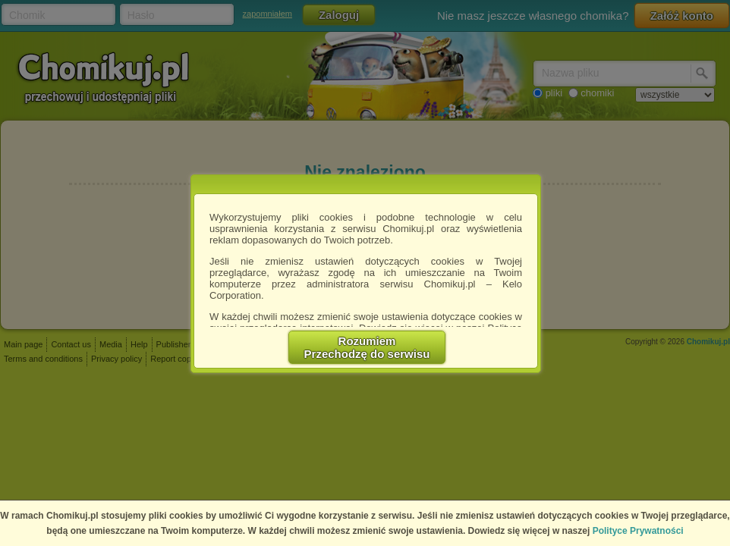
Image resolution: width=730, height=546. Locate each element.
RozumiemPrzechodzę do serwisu (367, 347)
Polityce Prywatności (638, 531)
